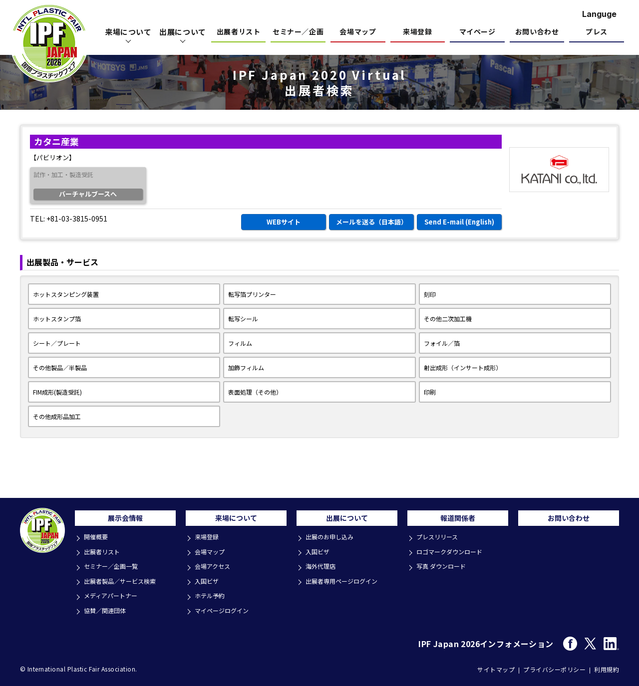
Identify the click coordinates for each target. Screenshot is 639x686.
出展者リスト (238, 32)
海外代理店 (323, 568)
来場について (236, 520)
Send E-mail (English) (459, 222)
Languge (599, 14)
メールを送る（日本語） (371, 222)
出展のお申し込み (332, 541)
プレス (597, 32)
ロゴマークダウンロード (452, 554)
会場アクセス (215, 568)
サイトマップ (496, 667)
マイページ (477, 32)
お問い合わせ (537, 32)
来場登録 (417, 32)
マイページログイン (225, 608)
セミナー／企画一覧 (114, 568)
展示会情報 (125, 520)
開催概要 (98, 541)
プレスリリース (439, 541)
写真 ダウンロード (444, 568)
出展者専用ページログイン (345, 581)
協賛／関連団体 (107, 608)
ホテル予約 (212, 595)
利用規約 (606, 667)
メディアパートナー (114, 595)
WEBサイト (284, 222)
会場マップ (357, 32)
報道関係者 (457, 520)
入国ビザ (209, 581)
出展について (347, 520)
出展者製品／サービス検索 (124, 581)
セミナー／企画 (298, 32)
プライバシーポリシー (554, 667)
